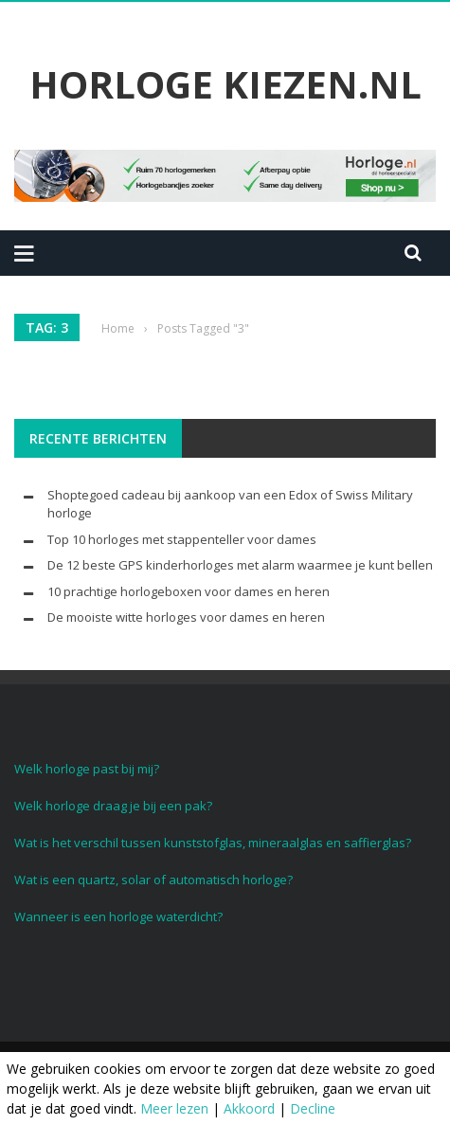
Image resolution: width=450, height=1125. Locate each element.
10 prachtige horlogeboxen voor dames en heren (188, 591)
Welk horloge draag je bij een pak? (113, 805)
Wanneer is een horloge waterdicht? (118, 916)
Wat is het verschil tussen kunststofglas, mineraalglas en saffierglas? (212, 842)
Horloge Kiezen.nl (225, 84)
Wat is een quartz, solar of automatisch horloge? (153, 879)
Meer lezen (174, 1108)
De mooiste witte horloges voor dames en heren (186, 617)
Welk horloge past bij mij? (86, 768)
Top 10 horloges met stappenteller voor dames (181, 539)
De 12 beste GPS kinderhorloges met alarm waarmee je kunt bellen (240, 564)
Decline (312, 1108)
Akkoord (249, 1108)
